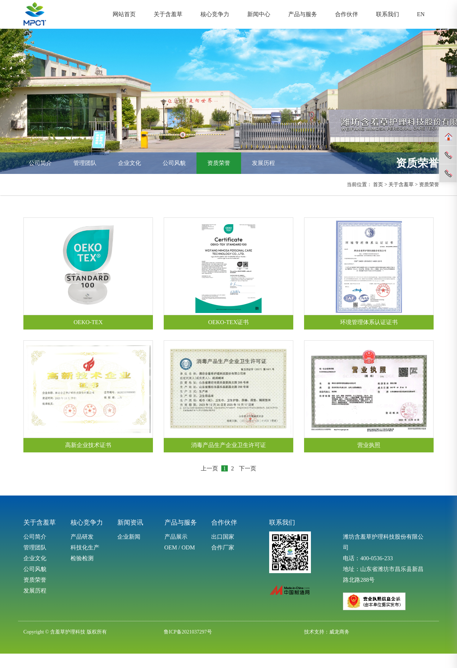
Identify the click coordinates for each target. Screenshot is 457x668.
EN (421, 14)
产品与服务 (302, 14)
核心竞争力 (214, 14)
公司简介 (40, 163)
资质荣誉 (218, 163)
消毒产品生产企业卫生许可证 (228, 445)
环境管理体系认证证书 (369, 322)
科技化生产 (85, 547)
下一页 (247, 468)
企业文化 (129, 163)
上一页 (209, 468)
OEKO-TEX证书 (228, 322)
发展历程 (263, 163)
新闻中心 (258, 14)
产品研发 (82, 537)
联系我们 (387, 14)
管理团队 (84, 163)
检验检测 (82, 558)
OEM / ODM (179, 547)
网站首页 (124, 14)
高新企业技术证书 (88, 445)
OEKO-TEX (88, 322)
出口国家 (222, 537)
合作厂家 (222, 547)
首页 (379, 184)
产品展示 (175, 537)
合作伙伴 (346, 14)
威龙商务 (339, 632)
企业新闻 (128, 537)
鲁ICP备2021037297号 (188, 632)
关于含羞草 (168, 14)
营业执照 (368, 445)
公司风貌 (174, 163)
